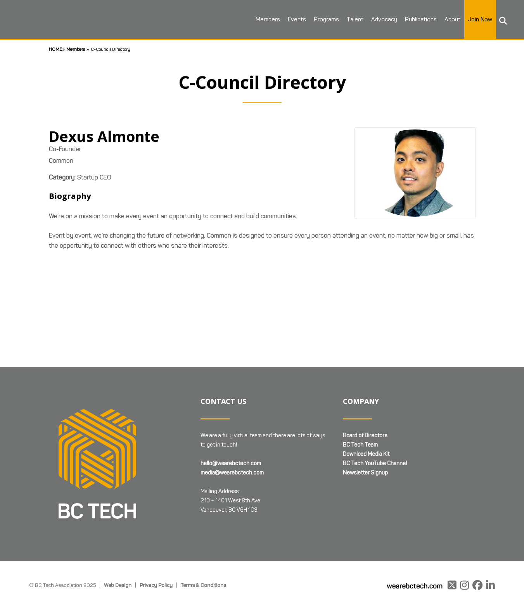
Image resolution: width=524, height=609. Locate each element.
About (452, 19)
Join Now (480, 19)
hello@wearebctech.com (231, 463)
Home (55, 49)
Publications (420, 19)
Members (267, 19)
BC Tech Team (360, 445)
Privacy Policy (156, 585)
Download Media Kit (366, 454)
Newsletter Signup (365, 472)
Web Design (117, 585)
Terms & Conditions (203, 585)
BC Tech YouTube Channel (375, 463)
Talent (354, 19)
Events (296, 19)
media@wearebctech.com (232, 472)
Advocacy (384, 19)
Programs (326, 19)
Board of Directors (365, 435)
